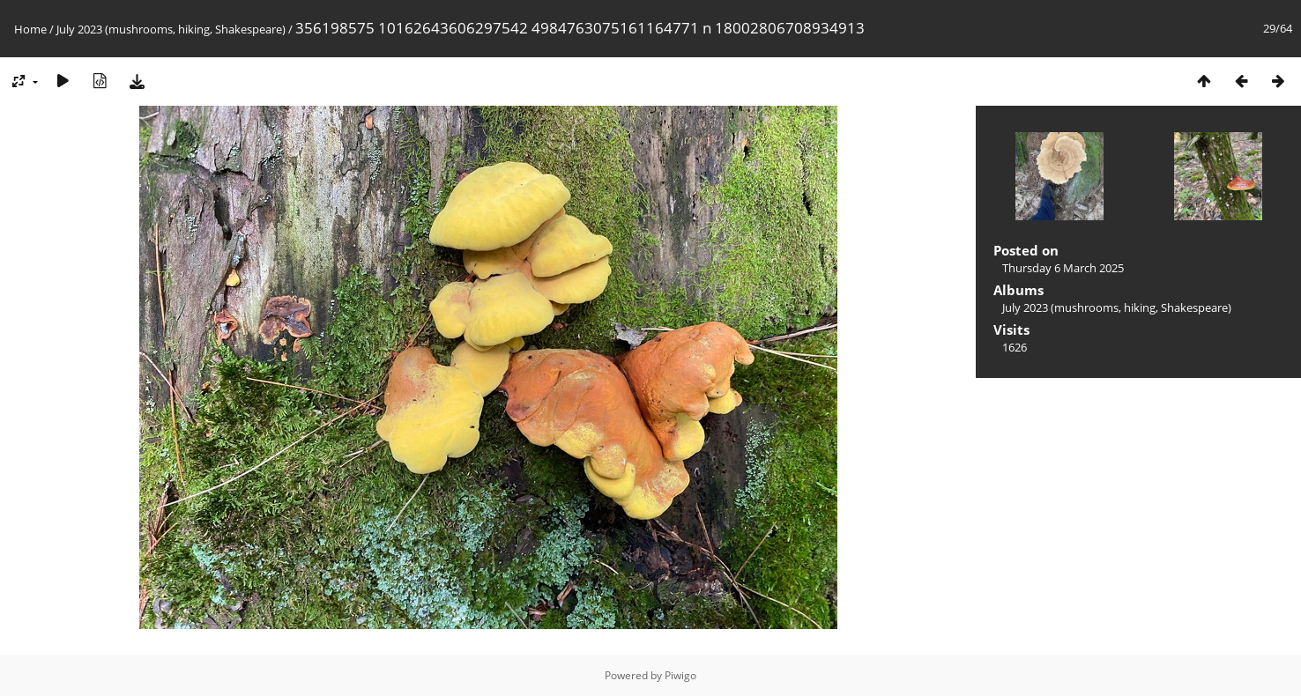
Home (30, 29)
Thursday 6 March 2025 (1063, 268)
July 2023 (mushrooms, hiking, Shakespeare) (171, 29)
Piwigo (680, 675)
